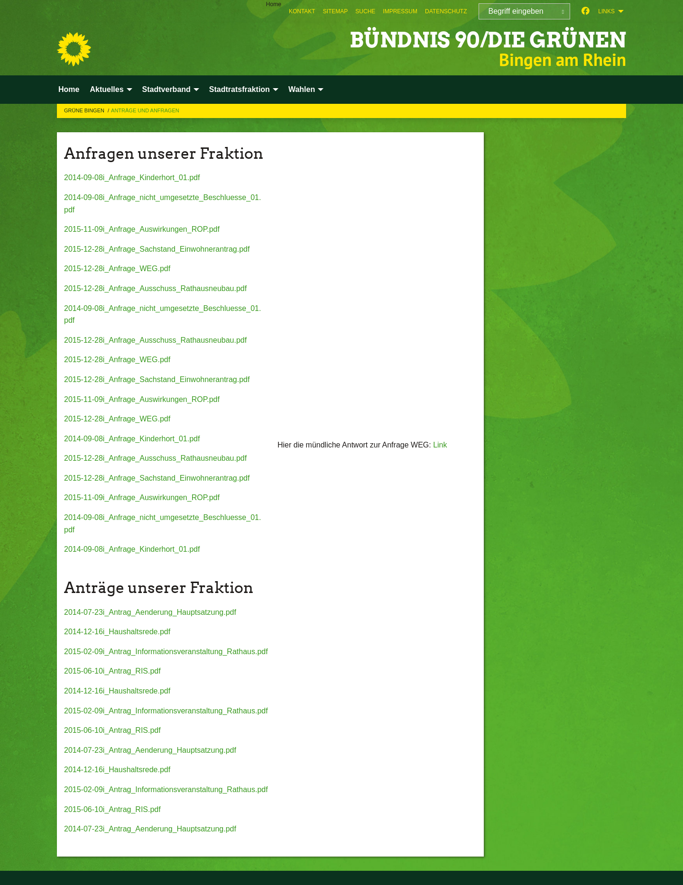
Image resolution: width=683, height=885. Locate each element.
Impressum (400, 11)
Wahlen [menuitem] (301, 89)
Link (440, 445)
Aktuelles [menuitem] (106, 89)
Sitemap (335, 11)
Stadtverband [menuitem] (166, 89)
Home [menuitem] (273, 4)
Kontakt (302, 11)
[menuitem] (302, 11)
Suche (365, 11)
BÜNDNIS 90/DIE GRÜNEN (488, 40)
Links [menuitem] (606, 11)
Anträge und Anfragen (145, 110)
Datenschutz (446, 11)
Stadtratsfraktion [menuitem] (239, 89)
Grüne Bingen (85, 110)
